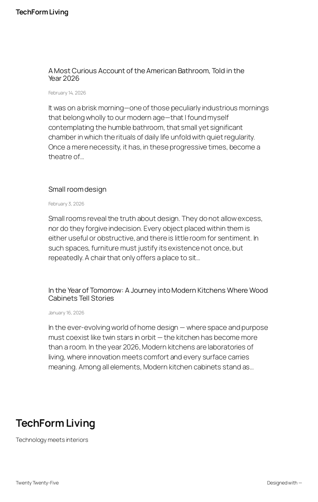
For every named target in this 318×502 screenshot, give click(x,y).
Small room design (77, 189)
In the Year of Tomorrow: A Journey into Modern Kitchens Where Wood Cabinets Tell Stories (158, 294)
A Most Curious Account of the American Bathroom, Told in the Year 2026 (146, 74)
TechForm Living (42, 11)
